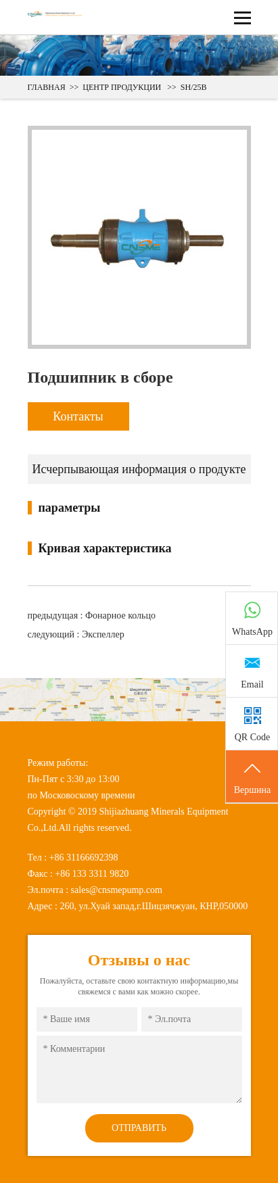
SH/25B (194, 87)
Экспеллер (103, 634)
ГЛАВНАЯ (47, 87)
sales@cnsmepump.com (116, 890)
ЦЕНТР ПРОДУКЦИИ (122, 87)
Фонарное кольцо (120, 615)
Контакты (78, 416)
